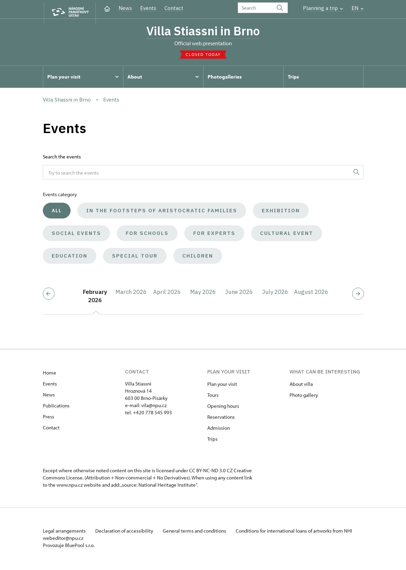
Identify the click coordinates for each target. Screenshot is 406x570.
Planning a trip (323, 8)
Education (69, 257)
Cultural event (286, 235)
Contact (173, 8)
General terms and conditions (200, 533)
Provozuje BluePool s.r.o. (69, 547)
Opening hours (223, 408)
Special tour (135, 257)
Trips (212, 441)
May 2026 (203, 294)
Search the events (62, 158)
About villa (301, 386)
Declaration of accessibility (127, 533)
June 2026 (239, 294)
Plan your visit (222, 386)
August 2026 (311, 294)
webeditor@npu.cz (83, 540)
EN (358, 8)
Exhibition (281, 212)
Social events (76, 235)
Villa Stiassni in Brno (203, 31)
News (125, 8)
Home (49, 374)
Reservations (221, 419)
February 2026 (95, 298)
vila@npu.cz (154, 407)
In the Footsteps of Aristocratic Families (161, 212)
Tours (213, 397)
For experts (214, 235)
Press (48, 418)
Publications (56, 407)
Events (148, 8)
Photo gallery (304, 397)
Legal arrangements (65, 533)
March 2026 (131, 294)
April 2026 (167, 294)
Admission (218, 430)
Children (197, 257)
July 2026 (275, 294)
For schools (147, 235)
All (57, 213)
